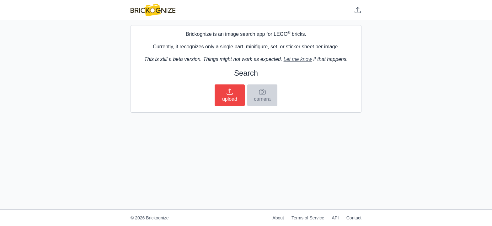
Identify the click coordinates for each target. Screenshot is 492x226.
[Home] (153, 10)
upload (229, 95)
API (335, 217)
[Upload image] (357, 10)
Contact (353, 217)
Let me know (298, 59)
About (278, 217)
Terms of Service (307, 217)
